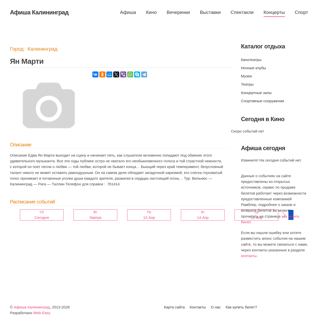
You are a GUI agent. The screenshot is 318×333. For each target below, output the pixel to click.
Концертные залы (256, 93)
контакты (249, 256)
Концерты (274, 12)
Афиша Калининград (32, 307)
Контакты (198, 307)
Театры (247, 84)
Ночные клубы (253, 68)
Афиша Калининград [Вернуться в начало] (39, 12)
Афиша (128, 12)
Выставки (210, 12)
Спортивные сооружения (262, 101)
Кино (151, 12)
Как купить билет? (241, 307)
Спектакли (242, 12)
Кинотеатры (251, 60)
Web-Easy (41, 313)
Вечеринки (178, 12)
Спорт (301, 12)
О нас (216, 307)
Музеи (246, 76)
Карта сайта (174, 307)
